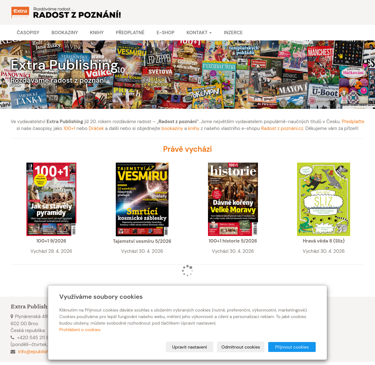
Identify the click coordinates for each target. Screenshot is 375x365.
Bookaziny (65, 33)
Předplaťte (353, 121)
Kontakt (199, 33)
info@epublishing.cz (39, 352)
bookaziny (172, 128)
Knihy (97, 33)
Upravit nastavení (189, 347)
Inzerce (233, 33)
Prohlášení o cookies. (80, 329)
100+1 (69, 128)
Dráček (96, 128)
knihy (194, 128)
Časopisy (28, 33)
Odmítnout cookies (240, 347)
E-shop (165, 33)
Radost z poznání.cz (282, 128)
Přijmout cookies (292, 347)
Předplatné (130, 33)
